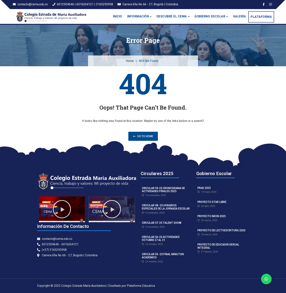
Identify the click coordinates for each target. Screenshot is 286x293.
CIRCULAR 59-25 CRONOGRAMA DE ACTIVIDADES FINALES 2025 (163, 190)
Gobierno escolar (209, 16)
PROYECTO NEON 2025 (211, 216)
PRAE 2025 (204, 187)
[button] (61, 209)
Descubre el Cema (172, 16)
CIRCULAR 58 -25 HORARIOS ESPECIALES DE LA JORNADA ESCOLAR (166, 207)
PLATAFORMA (261, 17)
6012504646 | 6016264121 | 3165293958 (82, 4)
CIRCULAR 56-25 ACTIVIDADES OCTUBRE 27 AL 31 (161, 238)
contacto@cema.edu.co (30, 4)
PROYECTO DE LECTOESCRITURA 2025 (221, 230)
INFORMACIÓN (138, 16)
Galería (239, 16)
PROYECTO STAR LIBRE (211, 201)
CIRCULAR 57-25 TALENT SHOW (161, 222)
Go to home (143, 136)
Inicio (117, 16)
